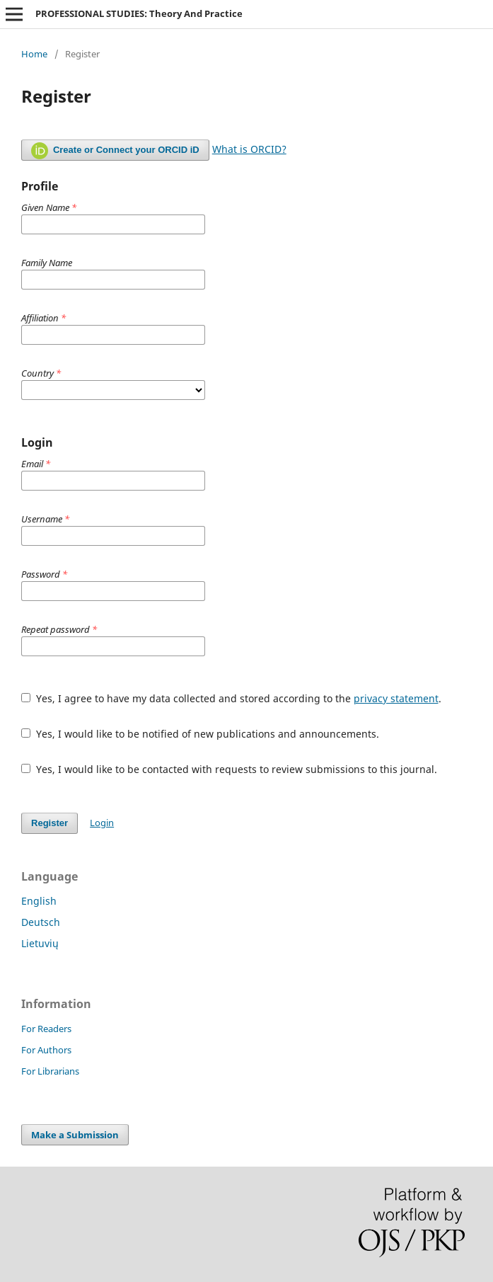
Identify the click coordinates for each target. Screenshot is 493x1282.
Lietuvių (40, 943)
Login (102, 822)
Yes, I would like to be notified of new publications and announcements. (200, 733)
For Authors (46, 1049)
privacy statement (396, 698)
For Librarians (50, 1071)
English (39, 901)
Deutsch (40, 922)
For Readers (46, 1028)
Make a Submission (75, 1134)
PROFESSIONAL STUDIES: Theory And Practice (139, 13)
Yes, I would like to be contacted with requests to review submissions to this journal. (229, 769)
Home (34, 53)
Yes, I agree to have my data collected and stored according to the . (231, 698)
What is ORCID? (249, 149)
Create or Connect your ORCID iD (115, 150)
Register (49, 823)
